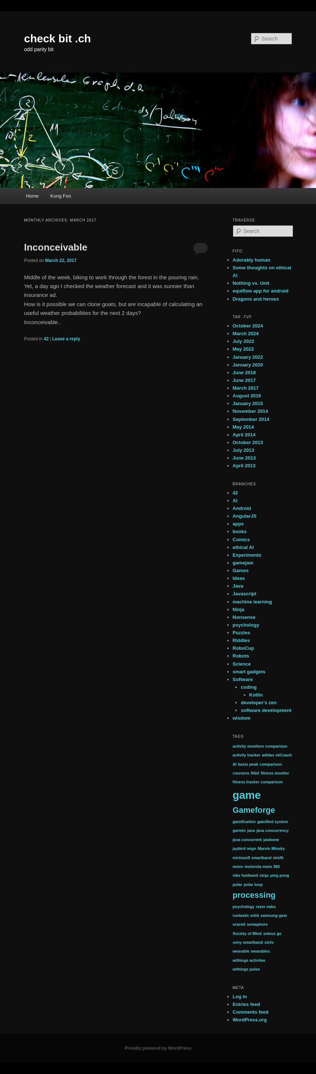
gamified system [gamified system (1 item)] (272, 821)
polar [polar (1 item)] (237, 884)
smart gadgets (249, 671)
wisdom (241, 718)
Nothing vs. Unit (251, 283)
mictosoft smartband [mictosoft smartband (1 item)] (252, 857)
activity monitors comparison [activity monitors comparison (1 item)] (260, 746)
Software (243, 679)
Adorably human (252, 260)
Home (32, 196)
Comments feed (251, 1012)
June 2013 (244, 458)
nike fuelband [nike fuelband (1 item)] (245, 875)
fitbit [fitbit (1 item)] (255, 773)
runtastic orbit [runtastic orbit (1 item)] (246, 915)
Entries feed (246, 1004)
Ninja (239, 609)
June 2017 (244, 380)
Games (241, 570)
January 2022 (248, 357)
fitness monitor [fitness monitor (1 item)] (275, 773)
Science (242, 664)
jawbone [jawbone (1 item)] (271, 839)
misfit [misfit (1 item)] (278, 857)
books (240, 531)
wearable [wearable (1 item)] (241, 951)
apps (238, 524)
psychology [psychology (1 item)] (243, 906)
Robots (241, 656)
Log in (240, 996)
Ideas (239, 578)
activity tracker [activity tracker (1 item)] (246, 755)
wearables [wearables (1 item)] (260, 951)
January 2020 (248, 365)
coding (249, 687)
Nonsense (244, 617)
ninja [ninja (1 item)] (263, 875)
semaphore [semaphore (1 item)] (257, 924)
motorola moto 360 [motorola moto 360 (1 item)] (262, 866)
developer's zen (259, 702)
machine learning (252, 602)
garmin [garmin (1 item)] (239, 830)
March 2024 (246, 333)
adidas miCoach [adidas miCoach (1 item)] (277, 755)
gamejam (243, 563)
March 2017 (246, 388)
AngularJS (245, 516)
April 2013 (244, 465)
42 (46, 338)
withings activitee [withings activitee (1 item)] (249, 960)
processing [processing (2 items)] (254, 895)
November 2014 (250, 411)
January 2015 (248, 403)
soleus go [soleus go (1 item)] (272, 933)
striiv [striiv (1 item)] (269, 942)
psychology (246, 625)
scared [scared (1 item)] (239, 924)
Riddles (241, 640)
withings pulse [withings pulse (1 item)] (246, 969)
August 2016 (247, 395)
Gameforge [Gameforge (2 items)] (254, 810)
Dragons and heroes (256, 299)
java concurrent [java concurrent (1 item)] (247, 839)
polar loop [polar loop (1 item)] (253, 884)
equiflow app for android (261, 291)
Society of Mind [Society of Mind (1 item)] (247, 933)
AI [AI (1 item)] (235, 764)
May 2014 (243, 427)
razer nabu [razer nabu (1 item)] (266, 906)
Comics (241, 539)
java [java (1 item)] (251, 830)
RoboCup (243, 648)
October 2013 (248, 442)
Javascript (244, 593)
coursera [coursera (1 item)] (241, 773)
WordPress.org (250, 1019)
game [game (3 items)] (247, 795)
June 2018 (244, 372)
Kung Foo (60, 196)
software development (266, 710)
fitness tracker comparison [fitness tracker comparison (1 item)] (258, 782)
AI (235, 500)
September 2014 (251, 419)
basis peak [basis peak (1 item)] (248, 764)
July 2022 (243, 341)
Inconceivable (55, 247)
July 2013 (243, 450)
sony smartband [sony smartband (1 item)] (248, 942)
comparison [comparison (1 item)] (271, 764)
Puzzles (241, 632)
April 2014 (244, 434)
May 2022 (243, 349)
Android (242, 508)
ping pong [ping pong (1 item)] (279, 875)
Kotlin (256, 695)
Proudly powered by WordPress (157, 1048)
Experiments (247, 555)
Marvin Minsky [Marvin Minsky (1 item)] (271, 848)
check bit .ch (57, 38)
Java (238, 586)
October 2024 (248, 326)
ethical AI (243, 547)
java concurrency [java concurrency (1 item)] (272, 830)
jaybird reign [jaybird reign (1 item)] (244, 848)
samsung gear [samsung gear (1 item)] (273, 915)
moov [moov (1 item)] (238, 866)
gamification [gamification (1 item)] (244, 821)
